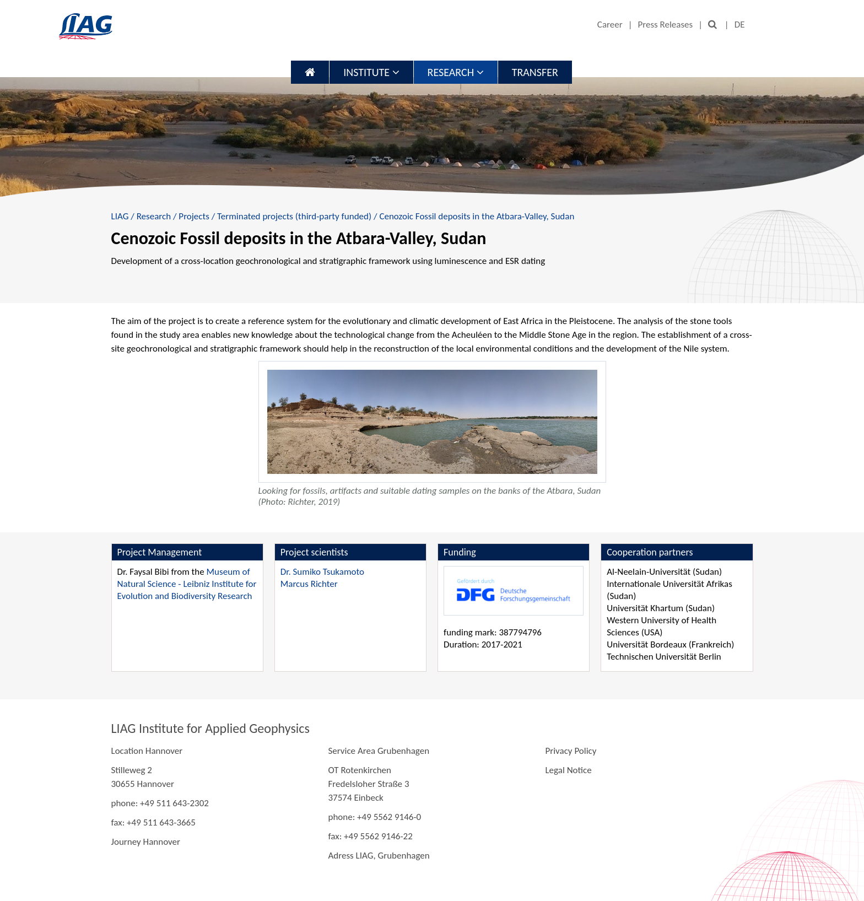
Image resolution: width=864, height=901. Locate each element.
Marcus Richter (309, 584)
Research (456, 72)
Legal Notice (568, 770)
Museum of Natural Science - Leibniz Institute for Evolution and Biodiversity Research (187, 584)
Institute (371, 72)
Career (610, 24)
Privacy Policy (570, 751)
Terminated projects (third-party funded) (294, 216)
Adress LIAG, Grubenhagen (378, 855)
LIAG (120, 216)
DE (740, 24)
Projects (194, 216)
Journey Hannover (145, 842)
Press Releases (665, 24)
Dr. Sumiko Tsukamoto (322, 572)
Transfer (535, 72)
